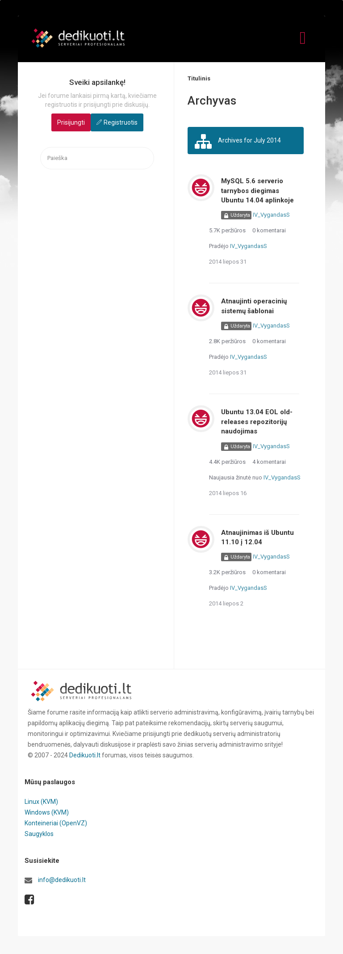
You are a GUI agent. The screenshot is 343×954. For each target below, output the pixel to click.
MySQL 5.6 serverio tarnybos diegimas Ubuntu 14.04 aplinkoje (257, 190)
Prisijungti (71, 122)
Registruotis (121, 122)
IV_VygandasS (271, 214)
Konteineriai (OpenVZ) (56, 823)
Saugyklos (39, 833)
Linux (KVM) (41, 801)
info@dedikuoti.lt (62, 879)
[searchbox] (97, 158)
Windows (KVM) (47, 812)
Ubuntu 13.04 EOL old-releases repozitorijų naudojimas (257, 421)
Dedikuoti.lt (84, 755)
